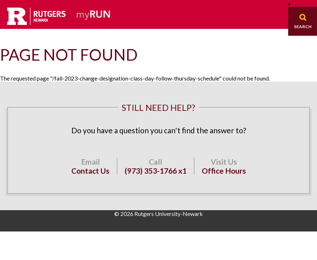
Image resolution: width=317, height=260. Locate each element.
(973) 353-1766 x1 (156, 170)
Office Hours (224, 170)
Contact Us (90, 170)
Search (303, 26)
